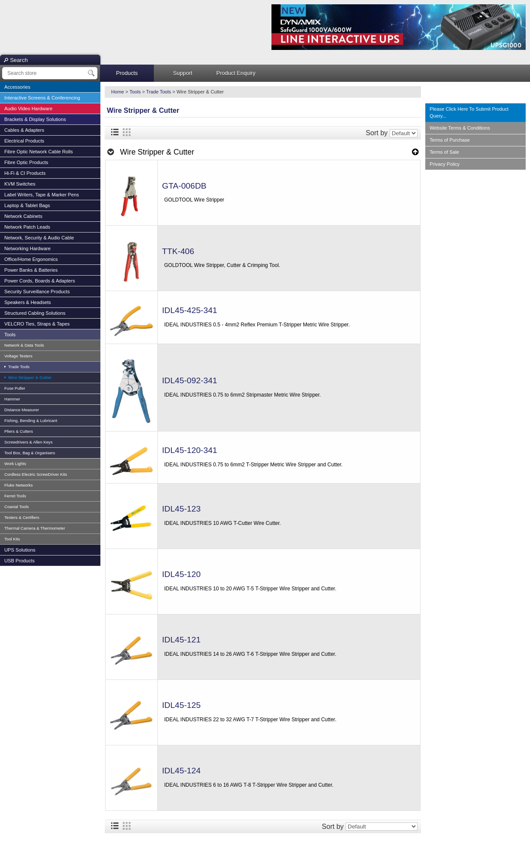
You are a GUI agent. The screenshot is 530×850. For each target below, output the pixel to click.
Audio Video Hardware (28, 108)
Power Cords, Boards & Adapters (39, 280)
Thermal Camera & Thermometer (34, 528)
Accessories (17, 87)
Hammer (12, 399)
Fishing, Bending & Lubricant (30, 420)
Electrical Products (24, 140)
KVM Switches (19, 183)
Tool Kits (12, 539)
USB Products (19, 560)
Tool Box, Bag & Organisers (29, 452)
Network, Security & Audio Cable (39, 237)
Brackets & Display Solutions (35, 119)
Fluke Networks (18, 485)
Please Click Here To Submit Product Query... (469, 112)
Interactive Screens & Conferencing (42, 97)
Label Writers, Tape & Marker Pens (41, 194)
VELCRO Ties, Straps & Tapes (37, 323)
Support (183, 73)
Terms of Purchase (450, 140)
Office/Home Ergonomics (31, 259)
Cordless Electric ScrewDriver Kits (35, 474)
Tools (10, 334)
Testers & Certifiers (21, 517)
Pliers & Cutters (18, 431)
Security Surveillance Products (37, 291)
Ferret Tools (15, 495)
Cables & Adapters (24, 130)
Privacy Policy (445, 164)
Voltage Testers (18, 356)
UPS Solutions (19, 549)
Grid (127, 132)
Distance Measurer (21, 409)
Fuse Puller (14, 388)
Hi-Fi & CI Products (25, 173)
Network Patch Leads (27, 227)
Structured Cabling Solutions (34, 313)
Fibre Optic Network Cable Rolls (38, 151)
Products (127, 73)
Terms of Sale (444, 152)
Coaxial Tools (16, 506)
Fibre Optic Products (26, 162)
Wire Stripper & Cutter (29, 377)
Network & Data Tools (24, 345)
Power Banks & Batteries (31, 270)
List (114, 132)
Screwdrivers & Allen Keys (28, 442)
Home (117, 91)
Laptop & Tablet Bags (27, 205)
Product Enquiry (236, 73)
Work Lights (15, 463)
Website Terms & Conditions (460, 127)
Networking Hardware (27, 248)
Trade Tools (18, 366)
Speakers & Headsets (27, 302)
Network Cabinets (23, 216)
